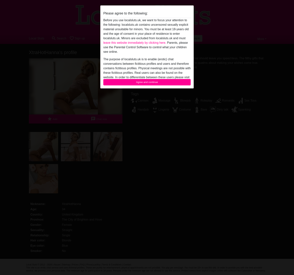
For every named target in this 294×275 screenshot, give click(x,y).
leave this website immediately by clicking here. (134, 42)
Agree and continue (147, 82)
